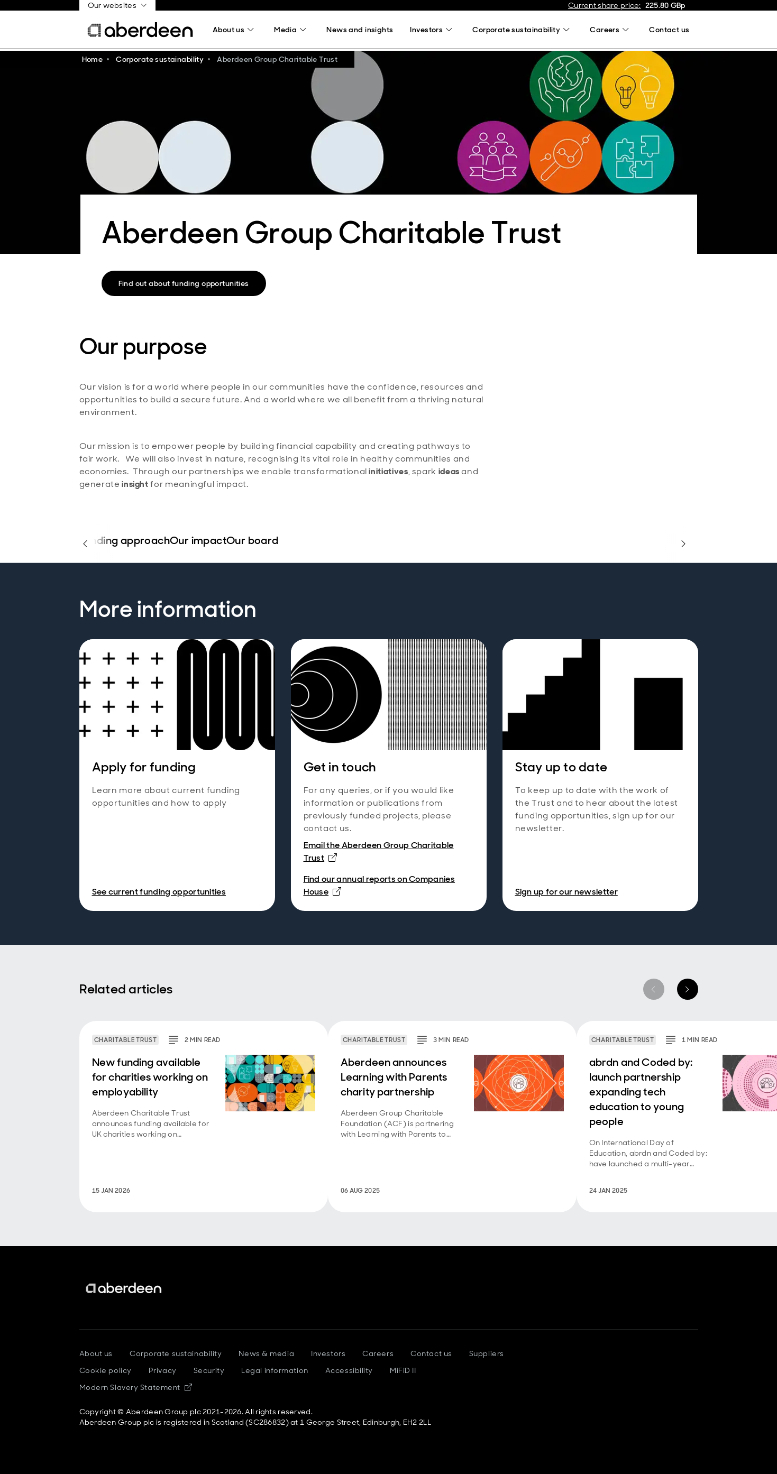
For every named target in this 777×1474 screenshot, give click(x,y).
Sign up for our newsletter (566, 891)
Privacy (163, 1370)
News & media (266, 1353)
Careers (378, 1353)
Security (209, 1370)
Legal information (274, 1370)
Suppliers (486, 1353)
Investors (328, 1353)
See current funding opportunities (159, 891)
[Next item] (687, 989)
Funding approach (124, 540)
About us (96, 1353)
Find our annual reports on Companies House (379, 885)
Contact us (431, 1353)
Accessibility (349, 1370)
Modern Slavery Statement (136, 1387)
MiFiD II (403, 1370)
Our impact (198, 540)
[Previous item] (653, 989)
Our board (252, 540)
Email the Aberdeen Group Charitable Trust (379, 851)
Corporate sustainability (176, 1353)
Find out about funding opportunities (183, 283)
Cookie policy (105, 1370)
